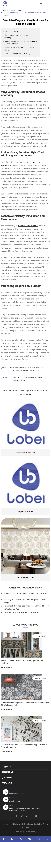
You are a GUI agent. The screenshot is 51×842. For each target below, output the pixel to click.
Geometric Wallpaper (25, 452)
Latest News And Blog (25, 625)
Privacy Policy (30, 832)
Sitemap (18, 832)
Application (7, 772)
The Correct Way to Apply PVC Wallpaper (20, 612)
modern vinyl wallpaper (28, 225)
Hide (20, 31)
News (13, 10)
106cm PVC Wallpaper (25, 577)
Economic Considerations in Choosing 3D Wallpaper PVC (25, 595)
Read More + (6, 667)
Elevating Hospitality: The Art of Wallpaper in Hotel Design (23, 601)
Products (6, 767)
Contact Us (7, 783)
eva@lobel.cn (14, 801)
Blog (19, 10)
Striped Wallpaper (25, 511)
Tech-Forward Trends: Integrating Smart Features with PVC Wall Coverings (27, 369)
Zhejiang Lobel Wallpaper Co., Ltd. (26, 824)
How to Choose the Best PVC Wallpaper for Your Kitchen (22, 662)
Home (5, 10)
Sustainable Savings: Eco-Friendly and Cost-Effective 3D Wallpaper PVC (25, 607)
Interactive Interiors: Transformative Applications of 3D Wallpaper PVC (24, 746)
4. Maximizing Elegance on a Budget (17, 53)
